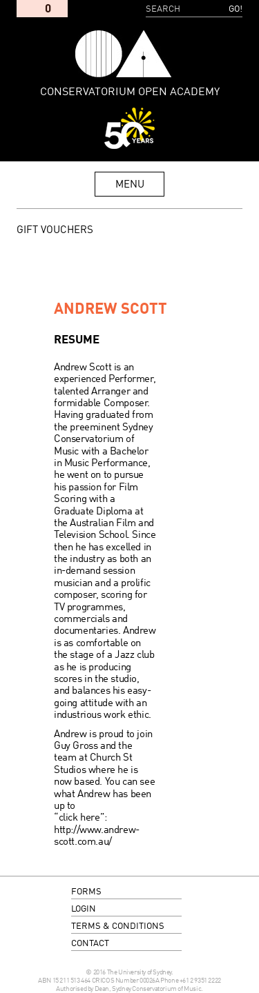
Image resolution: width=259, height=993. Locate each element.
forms (86, 891)
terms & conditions (117, 926)
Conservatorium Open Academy (123, 53)
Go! (235, 9)
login (83, 909)
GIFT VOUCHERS (55, 230)
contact (90, 943)
